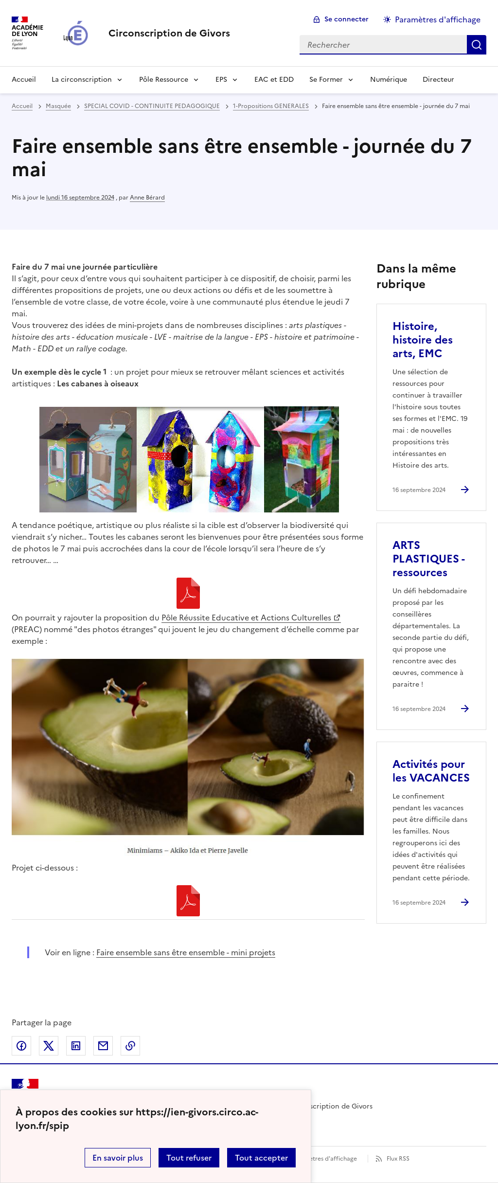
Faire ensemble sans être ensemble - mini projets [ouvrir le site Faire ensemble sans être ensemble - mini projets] (185, 952)
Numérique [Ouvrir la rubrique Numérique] (388, 79)
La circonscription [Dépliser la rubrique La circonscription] (82, 79)
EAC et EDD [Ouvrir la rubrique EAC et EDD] (274, 79)
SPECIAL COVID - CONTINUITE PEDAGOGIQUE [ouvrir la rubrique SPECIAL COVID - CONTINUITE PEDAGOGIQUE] (152, 106)
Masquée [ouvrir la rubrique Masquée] (58, 106)
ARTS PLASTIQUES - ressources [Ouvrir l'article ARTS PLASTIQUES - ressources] (428, 559)
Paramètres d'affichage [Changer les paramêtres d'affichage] (437, 19)
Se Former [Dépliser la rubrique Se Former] (326, 79)
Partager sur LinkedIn (76, 1046)
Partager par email (103, 1046)
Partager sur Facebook (21, 1046)
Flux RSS (398, 1158)
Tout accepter (261, 1158)
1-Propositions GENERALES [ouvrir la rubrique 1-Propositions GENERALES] (271, 106)
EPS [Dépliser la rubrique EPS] (221, 79)
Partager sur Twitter (48, 1046)
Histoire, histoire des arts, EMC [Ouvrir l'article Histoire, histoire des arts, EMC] (422, 340)
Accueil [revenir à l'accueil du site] (24, 79)
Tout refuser (189, 1158)
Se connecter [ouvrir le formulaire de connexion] (346, 19)
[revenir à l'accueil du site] (169, 33)
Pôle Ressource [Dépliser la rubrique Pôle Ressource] (163, 79)
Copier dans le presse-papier (130, 1046)
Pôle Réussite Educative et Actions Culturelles (246, 617)
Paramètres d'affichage (324, 1158)
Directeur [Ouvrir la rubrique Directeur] (438, 79)
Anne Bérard (147, 197)
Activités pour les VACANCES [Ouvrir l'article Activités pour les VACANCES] (431, 771)
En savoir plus (117, 1158)
